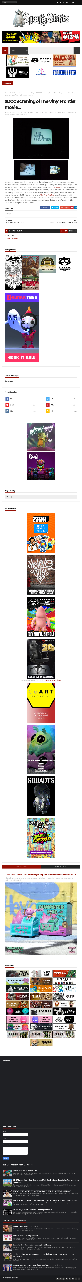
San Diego (32, 93)
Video (56, 93)
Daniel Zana (13, 93)
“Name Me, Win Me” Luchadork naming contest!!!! (32, 1210)
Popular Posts (60, 867)
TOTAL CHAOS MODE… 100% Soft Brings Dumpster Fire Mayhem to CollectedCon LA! (41, 875)
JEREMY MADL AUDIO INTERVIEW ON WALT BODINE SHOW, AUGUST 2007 (42, 1191)
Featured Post (21, 867)
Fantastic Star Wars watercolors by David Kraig (32, 1245)
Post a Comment (12, 239)
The (42, 195)
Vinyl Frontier (63, 93)
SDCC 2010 (39, 93)
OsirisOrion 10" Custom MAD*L (25, 1171)
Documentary (23, 93)
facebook (72, 231)
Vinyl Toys (72, 93)
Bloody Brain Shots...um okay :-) (25, 1227)
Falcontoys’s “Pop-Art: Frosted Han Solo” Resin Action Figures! (38, 1266)
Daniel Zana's (58, 187)
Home (7, 93)
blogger (64, 231)
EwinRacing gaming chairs (52, 680)
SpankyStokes (48, 93)
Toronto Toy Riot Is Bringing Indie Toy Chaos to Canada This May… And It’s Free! (45, 1201)
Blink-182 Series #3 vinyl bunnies (25, 1236)
